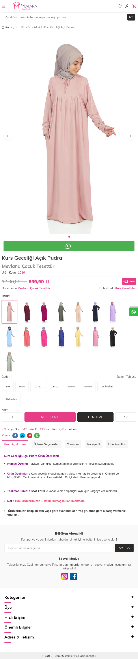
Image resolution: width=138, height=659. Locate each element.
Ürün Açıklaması (15, 444)
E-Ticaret (56, 655)
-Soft (46, 655)
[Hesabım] (127, 6)
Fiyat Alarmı (68, 429)
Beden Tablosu (126, 376)
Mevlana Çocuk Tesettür (28, 266)
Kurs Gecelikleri (30, 27)
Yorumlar (73, 444)
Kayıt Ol (124, 547)
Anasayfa (9, 27)
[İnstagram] (64, 576)
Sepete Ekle (50, 417)
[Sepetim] (134, 6)
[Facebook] (73, 576)
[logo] (25, 6)
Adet (5, 410)
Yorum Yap (48, 429)
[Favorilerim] (120, 6)
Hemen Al (95, 417)
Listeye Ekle (11, 429)
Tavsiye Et (30, 429)
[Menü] (4, 6)
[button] (69, 237)
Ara (131, 17)
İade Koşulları (117, 444)
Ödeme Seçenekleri (46, 444)
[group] (69, 133)
